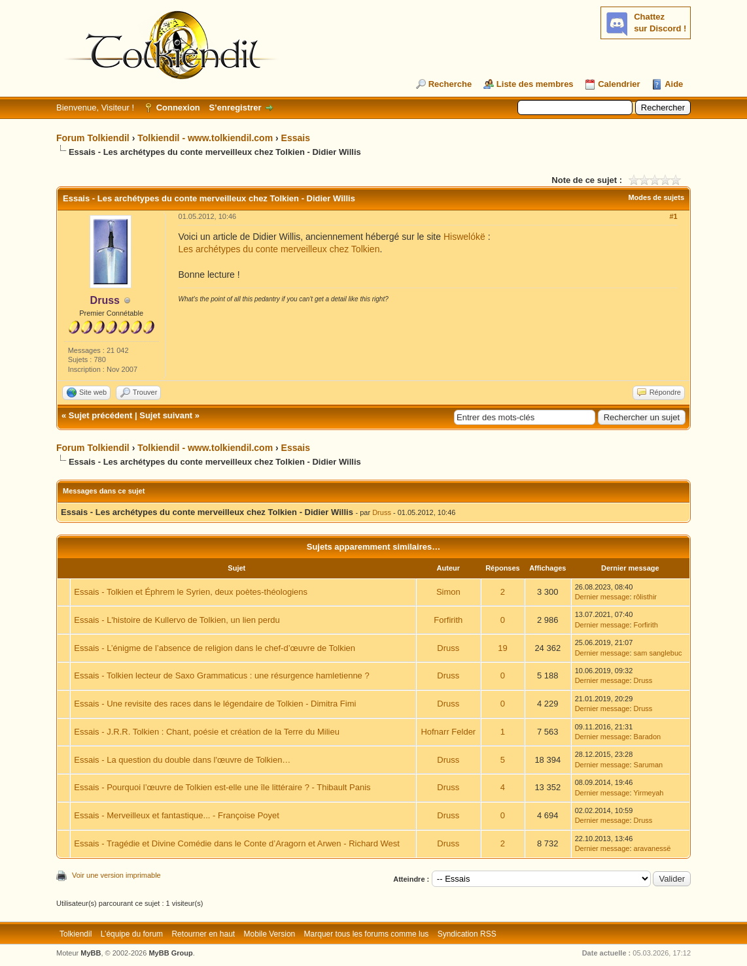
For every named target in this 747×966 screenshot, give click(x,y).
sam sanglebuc (658, 653)
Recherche (450, 84)
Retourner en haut (203, 934)
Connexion (178, 107)
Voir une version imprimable (116, 875)
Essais (295, 138)
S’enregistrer (235, 107)
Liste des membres (535, 84)
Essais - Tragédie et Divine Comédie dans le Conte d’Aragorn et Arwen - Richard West (237, 843)
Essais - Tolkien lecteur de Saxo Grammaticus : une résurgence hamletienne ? (221, 675)
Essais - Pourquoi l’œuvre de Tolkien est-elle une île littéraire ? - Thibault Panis (222, 787)
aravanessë (652, 848)
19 (502, 648)
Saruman (648, 765)
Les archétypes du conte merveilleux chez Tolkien (279, 249)
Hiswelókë (464, 236)
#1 (673, 216)
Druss (381, 512)
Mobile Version (270, 934)
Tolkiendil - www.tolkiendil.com (205, 138)
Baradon (647, 737)
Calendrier (619, 84)
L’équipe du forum (132, 934)
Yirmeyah (648, 793)
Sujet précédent (101, 415)
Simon (448, 592)
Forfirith (448, 620)
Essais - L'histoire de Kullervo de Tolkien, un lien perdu (176, 620)
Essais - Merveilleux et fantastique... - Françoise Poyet (176, 815)
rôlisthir (645, 597)
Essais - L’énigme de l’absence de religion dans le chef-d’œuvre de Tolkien (214, 648)
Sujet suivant (165, 415)
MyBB (90, 953)
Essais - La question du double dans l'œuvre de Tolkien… (182, 760)
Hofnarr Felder (448, 732)
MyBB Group (170, 953)
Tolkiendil (76, 934)
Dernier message (602, 597)
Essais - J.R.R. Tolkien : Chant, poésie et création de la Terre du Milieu (206, 732)
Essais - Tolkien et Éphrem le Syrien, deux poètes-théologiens (190, 592)
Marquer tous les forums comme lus (366, 934)
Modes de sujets (656, 197)
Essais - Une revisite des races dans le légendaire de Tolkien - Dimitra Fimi (215, 703)
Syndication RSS (467, 934)
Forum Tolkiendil (93, 138)
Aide (674, 84)
